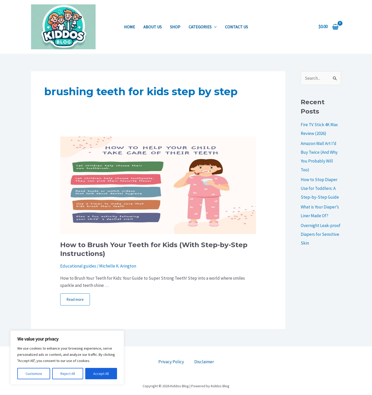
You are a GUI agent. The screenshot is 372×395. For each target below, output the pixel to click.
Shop (175, 26)
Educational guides (78, 266)
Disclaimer (204, 362)
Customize (34, 373)
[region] (67, 357)
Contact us (236, 26)
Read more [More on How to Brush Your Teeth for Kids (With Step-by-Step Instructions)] (75, 299)
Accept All (101, 373)
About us (152, 26)
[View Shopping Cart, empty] (328, 26)
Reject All (67, 373)
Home (129, 26)
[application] (214, 26)
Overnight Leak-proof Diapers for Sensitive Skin (320, 234)
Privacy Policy (171, 362)
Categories (203, 26)
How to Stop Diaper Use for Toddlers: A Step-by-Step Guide (320, 188)
